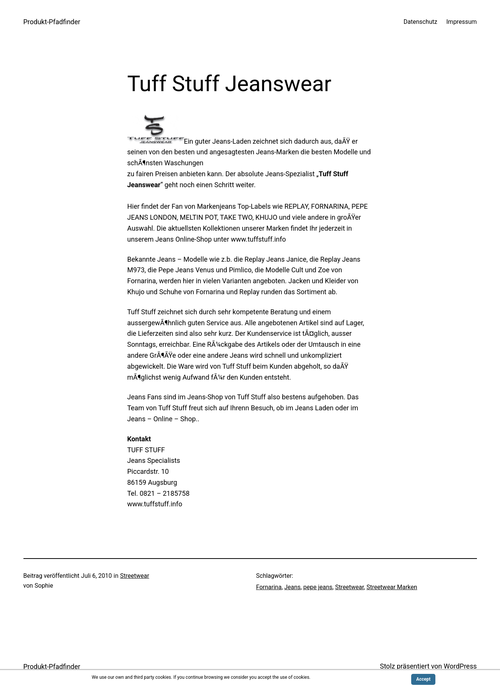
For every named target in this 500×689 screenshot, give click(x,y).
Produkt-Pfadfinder (51, 22)
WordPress (460, 666)
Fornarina (269, 587)
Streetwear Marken (392, 587)
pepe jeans (317, 587)
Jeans (292, 587)
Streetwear (134, 575)
